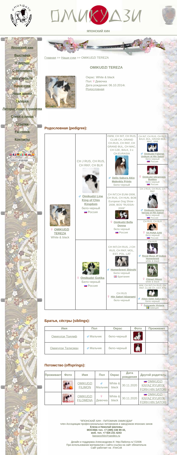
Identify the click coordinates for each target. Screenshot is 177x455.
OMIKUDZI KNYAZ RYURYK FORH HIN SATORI (153, 385)
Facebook (22, 132)
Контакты (22, 139)
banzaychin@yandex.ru (106, 435)
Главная (50, 57)
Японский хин (22, 47)
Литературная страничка (22, 109)
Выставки (22, 55)
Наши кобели (22, 78)
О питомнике (22, 70)
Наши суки (22, 86)
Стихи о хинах (22, 116)
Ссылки (22, 124)
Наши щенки (22, 93)
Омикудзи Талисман (64, 348)
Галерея (22, 101)
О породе (22, 63)
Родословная (95, 89)
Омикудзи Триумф (64, 336)
